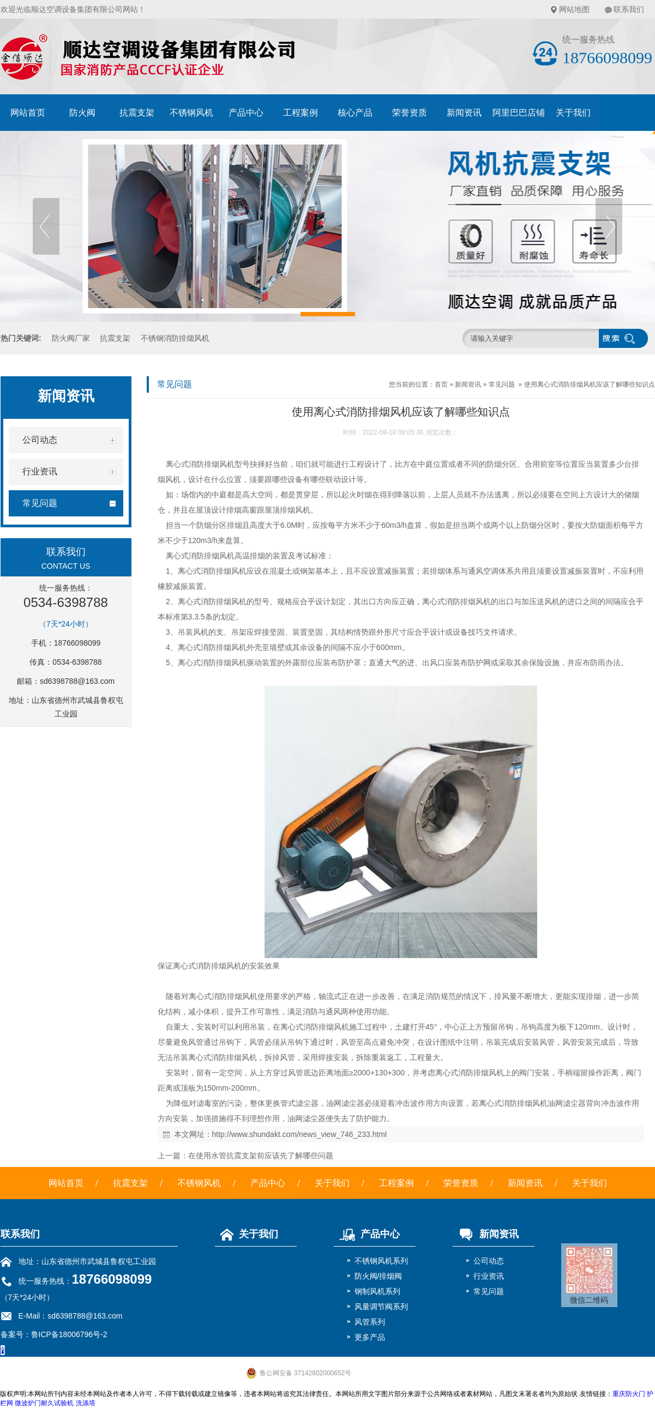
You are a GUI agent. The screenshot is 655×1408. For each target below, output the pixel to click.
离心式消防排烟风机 (200, 464)
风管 (195, 1042)
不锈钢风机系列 (381, 1260)
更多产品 (369, 1337)
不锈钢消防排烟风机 (175, 338)
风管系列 (369, 1321)
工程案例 (300, 112)
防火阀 (82, 112)
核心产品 (355, 112)
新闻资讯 (464, 112)
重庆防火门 (628, 1394)
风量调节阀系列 (381, 1306)
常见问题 (502, 384)
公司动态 (488, 1260)
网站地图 (574, 9)
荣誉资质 (409, 112)
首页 (441, 384)
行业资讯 (488, 1276)
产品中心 (246, 112)
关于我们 (573, 112)
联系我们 (629, 9)
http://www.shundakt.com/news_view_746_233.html (299, 1134)
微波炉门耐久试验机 (44, 1403)
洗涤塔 (85, 1403)
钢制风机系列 (377, 1291)
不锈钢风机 (191, 112)
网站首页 (27, 112)
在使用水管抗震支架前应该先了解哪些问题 (260, 1155)
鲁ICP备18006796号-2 (69, 1334)
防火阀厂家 (71, 338)
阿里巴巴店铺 (518, 112)
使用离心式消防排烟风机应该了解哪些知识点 (589, 384)
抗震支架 (136, 112)
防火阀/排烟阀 (378, 1276)
